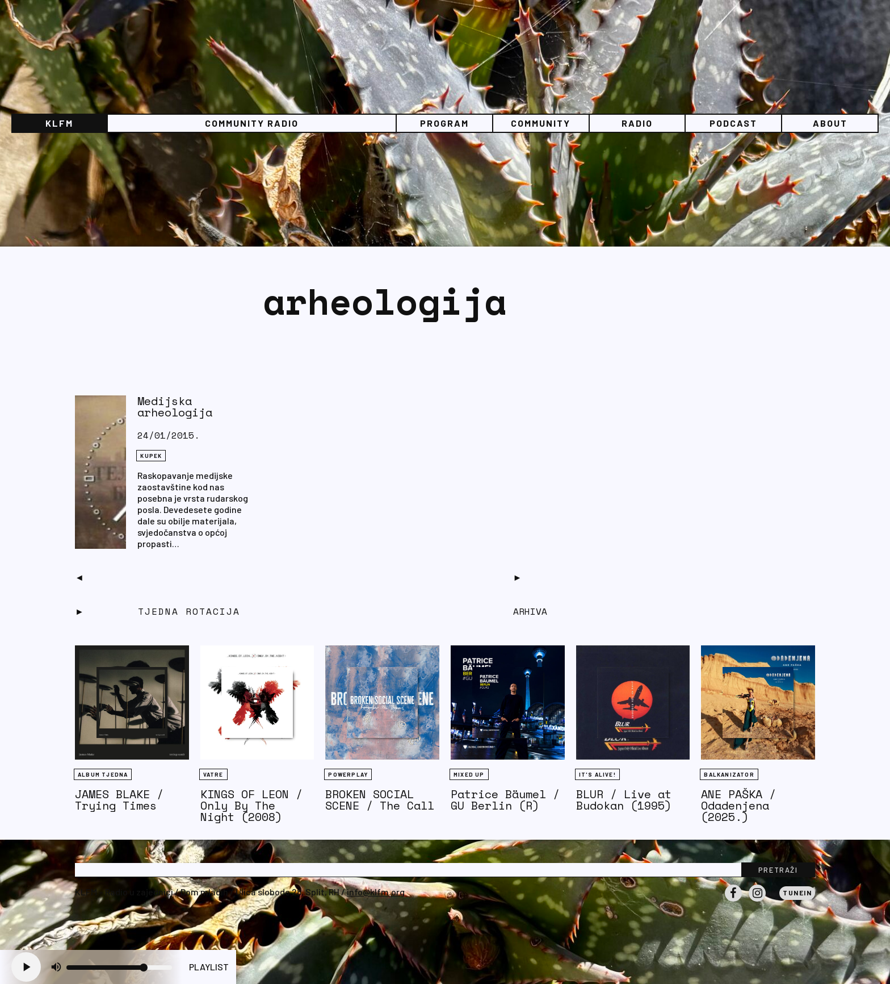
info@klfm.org (376, 891)
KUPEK (151, 455)
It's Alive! (597, 774)
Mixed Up (469, 774)
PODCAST (733, 123)
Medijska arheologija (174, 406)
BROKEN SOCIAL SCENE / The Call (379, 800)
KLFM (59, 123)
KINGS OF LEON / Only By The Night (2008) (251, 805)
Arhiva (530, 611)
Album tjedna (103, 774)
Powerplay (348, 774)
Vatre (213, 774)
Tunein (797, 893)
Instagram (757, 901)
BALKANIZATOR (729, 774)
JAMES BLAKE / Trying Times (119, 800)
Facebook (733, 901)
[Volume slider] (119, 967)
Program (444, 123)
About (830, 123)
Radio (637, 123)
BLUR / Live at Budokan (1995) (623, 800)
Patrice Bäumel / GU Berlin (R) (505, 800)
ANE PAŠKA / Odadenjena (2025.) (738, 805)
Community (540, 123)
